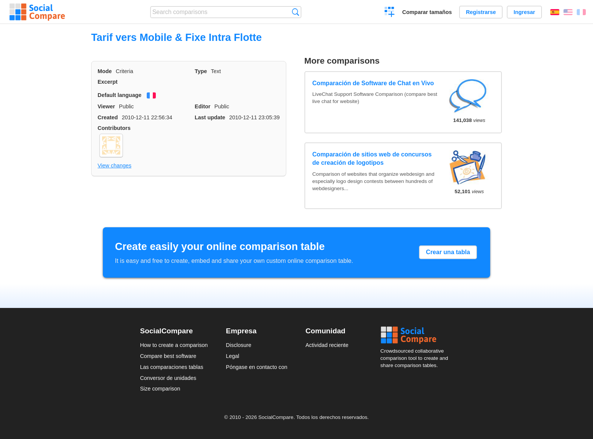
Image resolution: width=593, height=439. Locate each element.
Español (554, 12)
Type (201, 71)
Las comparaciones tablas (171, 367)
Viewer (106, 106)
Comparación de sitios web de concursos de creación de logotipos (372, 158)
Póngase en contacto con (256, 367)
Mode (105, 71)
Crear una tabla (448, 252)
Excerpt (108, 82)
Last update (210, 117)
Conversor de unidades (168, 378)
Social (416, 335)
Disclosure (238, 345)
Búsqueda (295, 12)
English (568, 12)
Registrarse (481, 12)
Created (108, 117)
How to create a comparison (174, 345)
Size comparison (160, 389)
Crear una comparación (390, 13)
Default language (119, 95)
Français (581, 12)
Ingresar (524, 12)
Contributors (114, 128)
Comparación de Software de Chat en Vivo (373, 83)
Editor (203, 106)
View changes (114, 165)
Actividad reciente (327, 345)
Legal (232, 356)
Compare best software (168, 356)
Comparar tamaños (427, 12)
